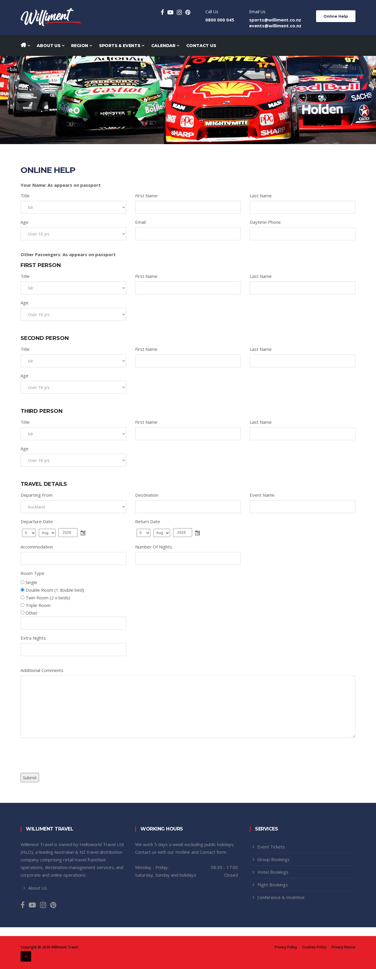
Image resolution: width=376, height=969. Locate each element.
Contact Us (201, 45)
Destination (146, 495)
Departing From (37, 495)
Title (25, 196)
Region (81, 45)
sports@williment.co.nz (275, 20)
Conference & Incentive (281, 897)
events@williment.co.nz (275, 26)
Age (24, 222)
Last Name (261, 196)
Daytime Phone (265, 222)
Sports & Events (121, 45)
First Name (146, 196)
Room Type (32, 573)
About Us (50, 45)
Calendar (165, 45)
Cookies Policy (314, 947)
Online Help (335, 16)
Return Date (147, 521)
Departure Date (37, 521)
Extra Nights (33, 638)
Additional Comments (42, 670)
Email (140, 222)
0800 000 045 (219, 20)
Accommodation (37, 547)
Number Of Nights (153, 547)
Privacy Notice (343, 947)
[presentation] (65, 753)
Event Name (262, 495)
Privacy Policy (286, 947)
